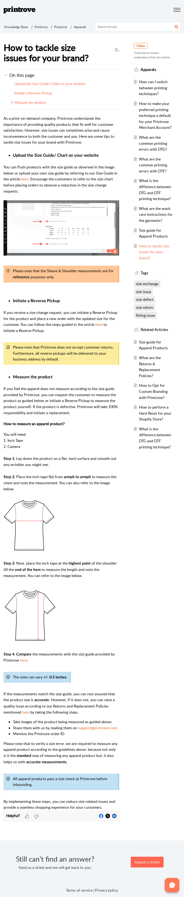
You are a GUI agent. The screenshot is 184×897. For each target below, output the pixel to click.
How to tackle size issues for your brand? (154, 252)
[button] (176, 27)
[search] (138, 26)
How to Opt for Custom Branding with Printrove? (153, 391)
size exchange (147, 283)
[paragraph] (61, 463)
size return (144, 307)
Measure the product (30, 102)
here (24, 179)
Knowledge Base (16, 27)
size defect (145, 299)
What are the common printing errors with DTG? (153, 143)
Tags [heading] (144, 272)
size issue (143, 291)
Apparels (80, 27)
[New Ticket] (147, 862)
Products (60, 27)
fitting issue (145, 315)
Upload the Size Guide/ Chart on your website (49, 83)
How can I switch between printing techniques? (153, 87)
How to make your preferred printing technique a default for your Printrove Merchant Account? (155, 115)
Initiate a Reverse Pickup (33, 93)
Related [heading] (154, 329)
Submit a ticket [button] (147, 862)
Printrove (41, 27)
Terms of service (79, 890)
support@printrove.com (97, 727)
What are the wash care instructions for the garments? (154, 214)
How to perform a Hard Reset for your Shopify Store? (155, 413)
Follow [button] (141, 46)
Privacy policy (106, 890)
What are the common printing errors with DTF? (153, 165)
